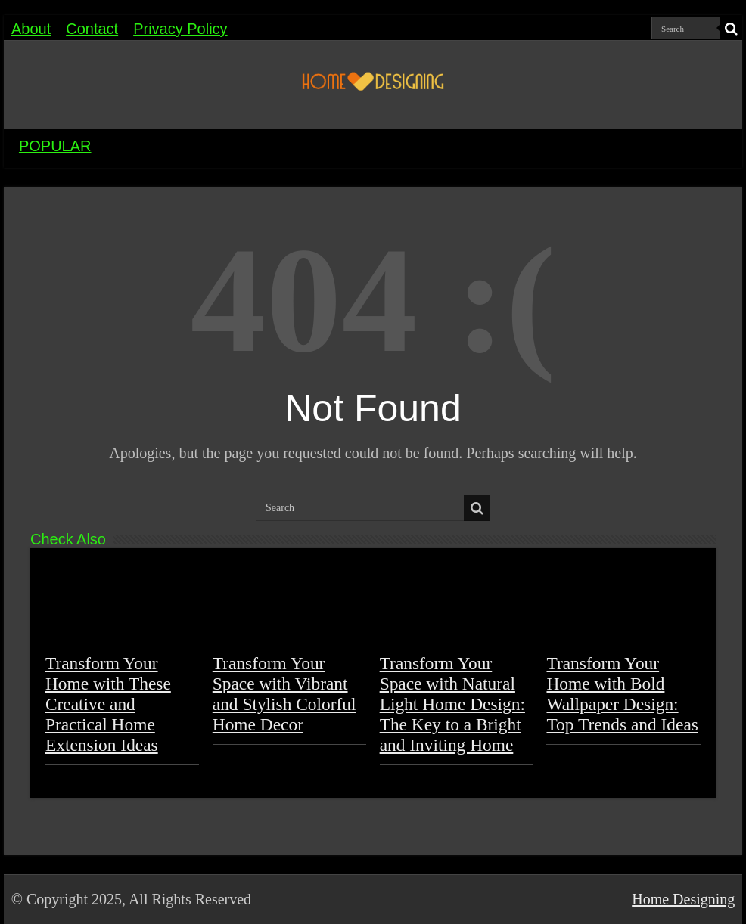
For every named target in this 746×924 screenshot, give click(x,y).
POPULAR (55, 146)
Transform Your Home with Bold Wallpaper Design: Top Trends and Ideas (622, 693)
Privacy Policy (180, 28)
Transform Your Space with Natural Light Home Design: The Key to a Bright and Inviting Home (452, 704)
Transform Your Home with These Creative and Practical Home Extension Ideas (108, 704)
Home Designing (683, 899)
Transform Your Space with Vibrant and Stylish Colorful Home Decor (284, 693)
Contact (92, 28)
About (31, 28)
